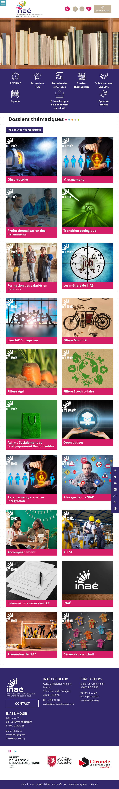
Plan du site (27, 784)
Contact (94, 784)
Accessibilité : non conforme (51, 784)
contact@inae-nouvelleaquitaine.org (58, 704)
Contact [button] (22, 703)
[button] (67, 8)
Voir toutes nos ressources (24, 129)
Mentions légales (78, 784)
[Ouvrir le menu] (3, 3)
